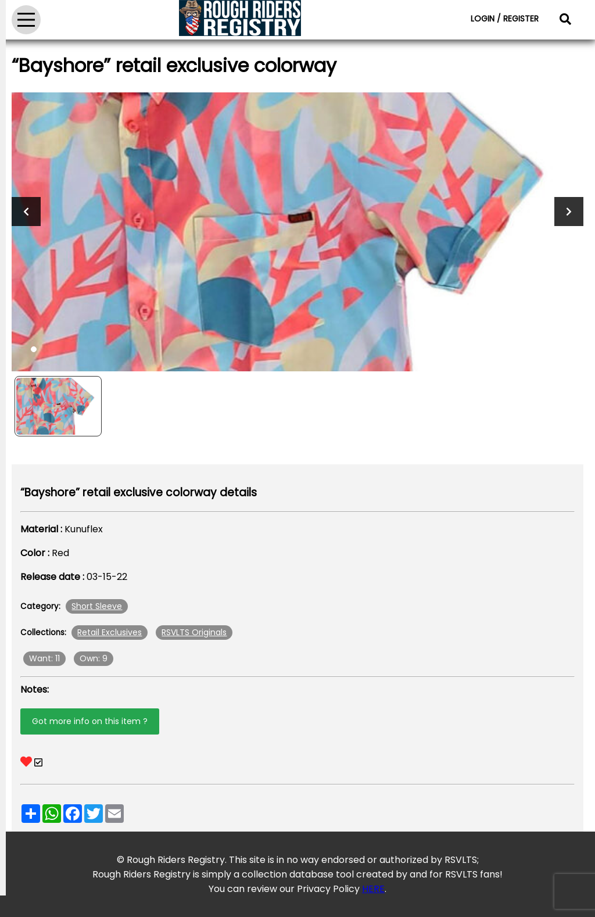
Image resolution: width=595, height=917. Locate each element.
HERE (373, 888)
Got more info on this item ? (90, 721)
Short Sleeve (96, 606)
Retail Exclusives (109, 632)
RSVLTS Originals (194, 632)
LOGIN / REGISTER (505, 18)
